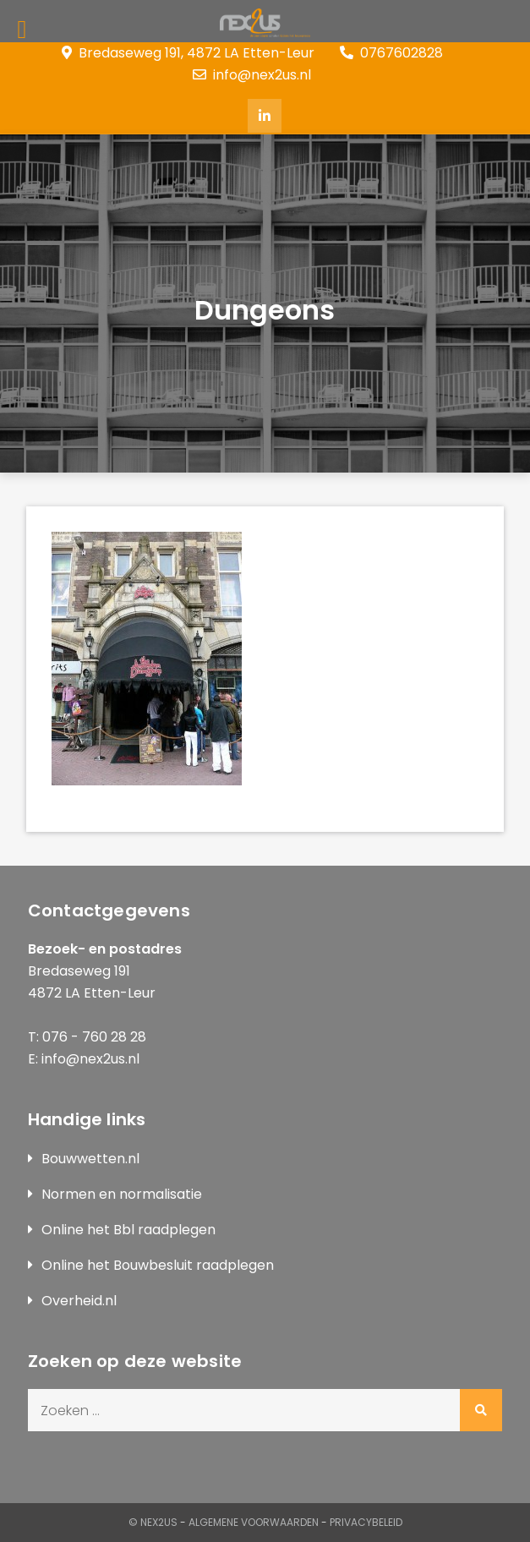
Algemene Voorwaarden (254, 1522)
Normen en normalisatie (121, 1194)
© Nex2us (153, 1522)
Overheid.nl (79, 1300)
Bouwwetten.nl (90, 1158)
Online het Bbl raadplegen (128, 1229)
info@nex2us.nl (252, 75)
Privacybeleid (366, 1522)
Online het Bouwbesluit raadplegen (157, 1265)
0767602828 (391, 53)
